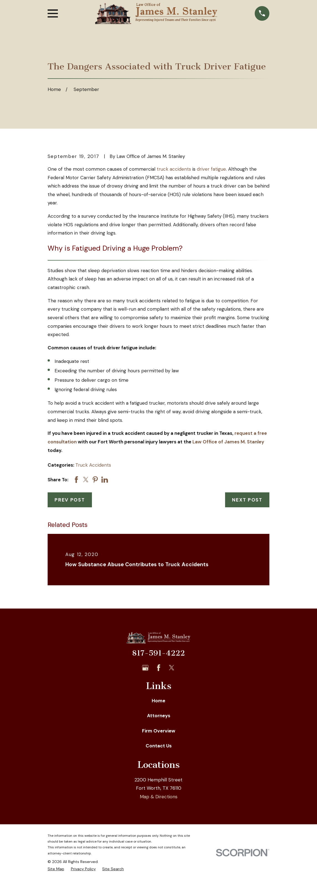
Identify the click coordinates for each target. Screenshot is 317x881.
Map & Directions (158, 797)
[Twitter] (171, 667)
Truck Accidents (93, 465)
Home (158, 701)
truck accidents (174, 169)
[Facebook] (158, 667)
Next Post (247, 500)
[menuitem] (56, 869)
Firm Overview (158, 731)
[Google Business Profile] (145, 667)
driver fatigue (211, 169)
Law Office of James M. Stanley (228, 442)
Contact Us (159, 746)
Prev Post (70, 500)
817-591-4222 (158, 653)
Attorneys (158, 716)
